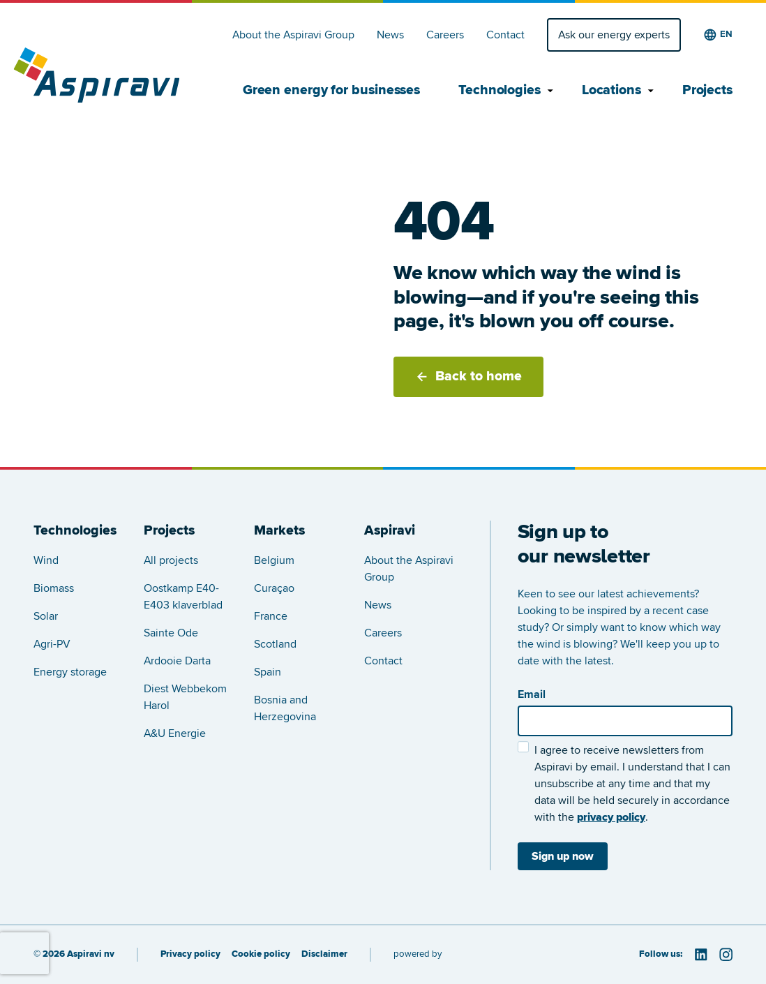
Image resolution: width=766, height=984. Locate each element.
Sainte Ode (171, 633)
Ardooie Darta (177, 661)
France (270, 616)
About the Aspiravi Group (293, 34)
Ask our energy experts (614, 34)
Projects (707, 91)
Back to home (468, 376)
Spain (267, 672)
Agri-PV (51, 644)
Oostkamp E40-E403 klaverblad (183, 596)
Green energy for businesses (331, 91)
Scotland (275, 644)
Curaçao (274, 588)
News (390, 34)
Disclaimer (324, 954)
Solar (45, 616)
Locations (613, 91)
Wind (46, 560)
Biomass (53, 588)
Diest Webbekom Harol (185, 697)
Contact (505, 34)
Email (532, 694)
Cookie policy (261, 954)
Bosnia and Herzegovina (285, 708)
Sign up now (563, 856)
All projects (171, 560)
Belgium (274, 560)
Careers (445, 34)
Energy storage (70, 672)
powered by (417, 954)
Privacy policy (190, 954)
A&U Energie (175, 733)
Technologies (500, 91)
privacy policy (611, 817)
